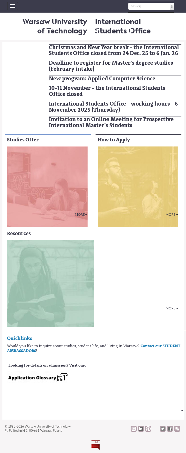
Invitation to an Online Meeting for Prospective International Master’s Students (111, 122)
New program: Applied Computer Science (102, 78)
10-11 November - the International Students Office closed (107, 91)
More (80, 214)
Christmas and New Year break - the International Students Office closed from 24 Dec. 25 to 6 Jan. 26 (114, 50)
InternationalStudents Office (123, 26)
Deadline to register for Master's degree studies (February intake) (111, 66)
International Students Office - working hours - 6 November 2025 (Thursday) (113, 107)
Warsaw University (54, 26)
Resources (19, 233)
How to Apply (114, 139)
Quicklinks (19, 338)
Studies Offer (23, 139)
